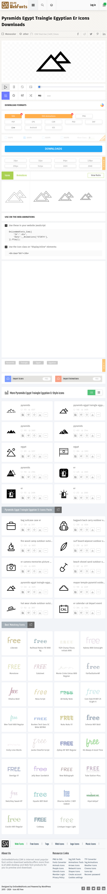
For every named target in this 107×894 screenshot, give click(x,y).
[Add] (23, 415)
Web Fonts (19, 844)
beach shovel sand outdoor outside (89, 561)
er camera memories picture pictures (36, 561)
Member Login (59, 874)
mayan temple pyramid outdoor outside (89, 582)
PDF (13, 122)
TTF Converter (90, 859)
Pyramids (10, 363)
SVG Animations (48, 116)
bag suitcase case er (31, 520)
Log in (93, 5)
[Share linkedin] (102, 34)
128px (90, 161)
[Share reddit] (84, 34)
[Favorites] (34, 415)
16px (16, 161)
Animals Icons (59, 865)
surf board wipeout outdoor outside (89, 541)
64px (65, 161)
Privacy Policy (58, 877)
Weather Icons (91, 865)
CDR (53, 122)
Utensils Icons (59, 871)
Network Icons (75, 868)
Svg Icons (15, 5)
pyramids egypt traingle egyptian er (89, 405)
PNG (84, 116)
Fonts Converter (59, 862)
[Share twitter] (90, 34)
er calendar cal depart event (87, 603)
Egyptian (52, 363)
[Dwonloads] (40, 415)
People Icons (58, 868)
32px (40, 161)
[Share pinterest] (97, 34)
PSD (73, 122)
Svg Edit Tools (75, 859)
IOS (53, 128)
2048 (90, 166)
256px (15, 166)
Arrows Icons (74, 865)
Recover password (92, 874)
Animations (22, 175)
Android (33, 128)
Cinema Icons (90, 868)
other (26, 34)
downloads (53, 148)
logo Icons (74, 844)
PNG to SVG (57, 859)
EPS (33, 122)
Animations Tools (76, 862)
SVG (13, 116)
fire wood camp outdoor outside (36, 541)
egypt (23, 446)
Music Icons (91, 844)
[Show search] (42, 5)
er (74, 467)
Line (13, 128)
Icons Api (88, 871)
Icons (7, 175)
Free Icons (34, 844)
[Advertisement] (53, 309)
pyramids (25, 405)
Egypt (38, 363)
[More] (46, 415)
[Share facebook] (78, 34)
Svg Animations (91, 862)
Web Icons (59, 844)
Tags (47, 844)
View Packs (96, 175)
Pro (39, 96)
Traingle (24, 363)
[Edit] (28, 415)
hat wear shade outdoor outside (36, 603)
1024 (65, 166)
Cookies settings (76, 877)
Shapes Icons (74, 871)
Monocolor (10, 34)
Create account (75, 874)
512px (40, 166)
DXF (93, 122)
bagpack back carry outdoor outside (89, 520)
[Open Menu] (51, 5)
